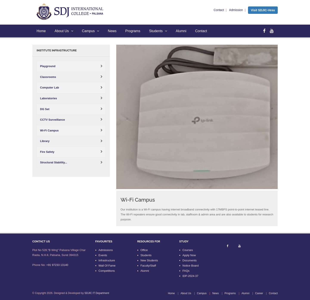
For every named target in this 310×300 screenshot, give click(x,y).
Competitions (107, 270)
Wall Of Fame (107, 265)
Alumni (181, 31)
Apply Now (189, 255)
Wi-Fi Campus (49, 130)
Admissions (106, 250)
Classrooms (48, 77)
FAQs (186, 270)
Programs (132, 31)
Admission (236, 10)
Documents (190, 260)
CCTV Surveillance (52, 119)
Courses (188, 250)
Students (158, 31)
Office (144, 250)
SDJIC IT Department (96, 293)
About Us (64, 31)
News (112, 31)
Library (45, 141)
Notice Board (191, 265)
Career (259, 293)
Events (103, 255)
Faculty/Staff (148, 265)
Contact (219, 10)
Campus (90, 31)
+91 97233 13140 (57, 265)
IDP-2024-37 (190, 276)
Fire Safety (47, 151)
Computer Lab (49, 87)
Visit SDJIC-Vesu (263, 10)
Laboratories (48, 98)
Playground (48, 66)
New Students (149, 260)
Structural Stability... (53, 162)
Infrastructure (107, 260)
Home (41, 31)
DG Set (44, 109)
